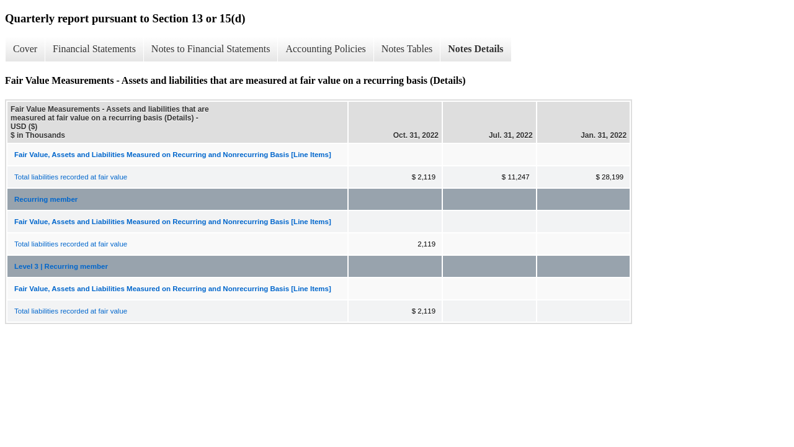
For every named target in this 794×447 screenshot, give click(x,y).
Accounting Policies (325, 48)
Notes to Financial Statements (210, 48)
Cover (25, 48)
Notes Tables (407, 48)
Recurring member (46, 199)
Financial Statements (94, 48)
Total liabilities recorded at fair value (70, 177)
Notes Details (475, 48)
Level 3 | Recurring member (61, 266)
